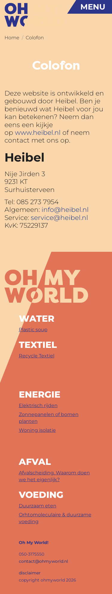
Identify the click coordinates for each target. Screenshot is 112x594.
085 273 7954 (37, 202)
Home (11, 37)
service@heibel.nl (59, 218)
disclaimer (30, 573)
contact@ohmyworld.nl (43, 561)
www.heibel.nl (38, 133)
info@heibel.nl (65, 210)
